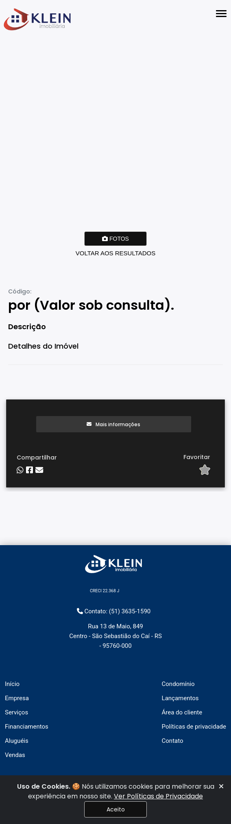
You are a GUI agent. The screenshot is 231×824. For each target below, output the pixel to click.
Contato (172, 740)
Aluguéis (16, 740)
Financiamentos (26, 726)
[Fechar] (221, 787)
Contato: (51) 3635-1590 (114, 611)
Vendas (15, 755)
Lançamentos (180, 698)
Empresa (17, 698)
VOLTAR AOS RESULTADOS (115, 253)
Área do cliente (182, 712)
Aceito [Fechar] (116, 809)
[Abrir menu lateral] (221, 13)
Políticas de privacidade (194, 726)
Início (12, 684)
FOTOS (115, 238)
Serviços (16, 712)
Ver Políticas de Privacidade (158, 796)
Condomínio (178, 684)
